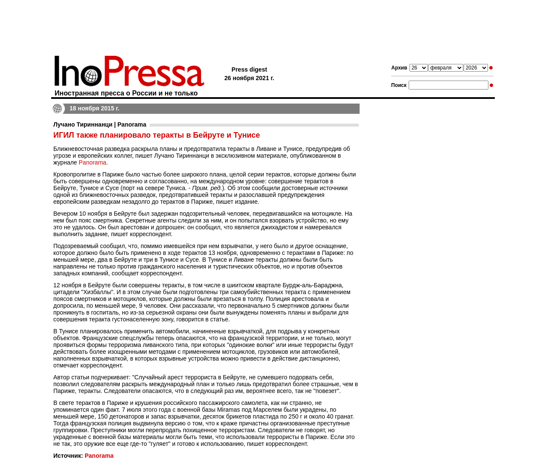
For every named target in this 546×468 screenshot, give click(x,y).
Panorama (93, 162)
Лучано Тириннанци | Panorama (99, 124)
